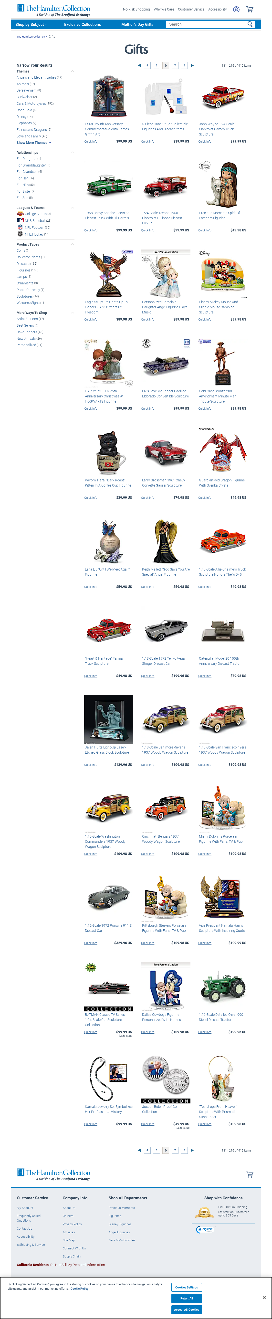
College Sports (36, 213)
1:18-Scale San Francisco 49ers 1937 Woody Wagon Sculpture (221, 750)
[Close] (264, 1297)
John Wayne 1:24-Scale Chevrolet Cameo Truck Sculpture (216, 128)
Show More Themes (32, 142)
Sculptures (25, 296)
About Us (69, 1207)
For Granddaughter (32, 165)
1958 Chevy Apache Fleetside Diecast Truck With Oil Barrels (106, 215)
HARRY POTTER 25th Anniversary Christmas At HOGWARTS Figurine (103, 396)
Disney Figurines (120, 1224)
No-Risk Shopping (136, 9)
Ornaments (25, 283)
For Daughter (27, 158)
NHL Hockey (34, 234)
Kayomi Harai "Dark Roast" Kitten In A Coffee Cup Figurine (107, 483)
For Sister (24, 191)
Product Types (28, 244)
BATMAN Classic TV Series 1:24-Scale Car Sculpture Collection (108, 1017)
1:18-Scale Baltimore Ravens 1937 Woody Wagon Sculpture (164, 750)
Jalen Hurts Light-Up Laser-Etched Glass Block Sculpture (106, 750)
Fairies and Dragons (32, 129)
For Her (23, 178)
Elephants (24, 123)
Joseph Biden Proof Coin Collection (159, 1109)
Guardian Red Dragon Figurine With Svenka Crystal (221, 483)
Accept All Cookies (186, 1309)
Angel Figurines (119, 1232)
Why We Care (164, 9)
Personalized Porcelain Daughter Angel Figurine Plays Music (164, 307)
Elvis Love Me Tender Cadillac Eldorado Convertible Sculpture (164, 393)
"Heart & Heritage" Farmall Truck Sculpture (108, 660)
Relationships (27, 152)
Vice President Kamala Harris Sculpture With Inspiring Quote (221, 928)
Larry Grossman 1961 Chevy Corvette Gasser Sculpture (162, 483)
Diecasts (23, 263)
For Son (23, 197)
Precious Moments (122, 1207)
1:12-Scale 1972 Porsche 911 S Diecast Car (107, 928)
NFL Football (35, 227)
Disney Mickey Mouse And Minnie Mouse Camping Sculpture (217, 307)
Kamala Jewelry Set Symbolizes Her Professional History (108, 1109)
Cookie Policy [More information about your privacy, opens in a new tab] (79, 1288)
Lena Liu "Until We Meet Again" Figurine (106, 572)
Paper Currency (29, 289)
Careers (68, 1216)
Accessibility (217, 9)
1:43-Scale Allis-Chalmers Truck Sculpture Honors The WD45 (221, 572)
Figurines (24, 270)
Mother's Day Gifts (137, 24)
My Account (25, 1207)
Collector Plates (29, 257)
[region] (136, 1298)
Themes (23, 71)
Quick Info (90, 141)
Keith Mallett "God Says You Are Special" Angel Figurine (165, 572)
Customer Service (191, 9)
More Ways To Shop (32, 313)
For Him (23, 184)
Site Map (69, 1240)
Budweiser (25, 96)
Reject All (186, 1298)
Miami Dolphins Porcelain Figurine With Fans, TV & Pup (220, 839)
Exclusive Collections (82, 24)
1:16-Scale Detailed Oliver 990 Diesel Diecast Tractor (220, 1017)
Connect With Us (74, 1248)
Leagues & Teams (30, 208)
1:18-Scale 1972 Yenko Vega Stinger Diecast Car (162, 660)
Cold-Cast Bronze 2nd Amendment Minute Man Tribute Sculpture (222, 396)
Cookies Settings (186, 1287)
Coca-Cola (25, 109)
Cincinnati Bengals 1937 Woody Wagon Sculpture (165, 839)
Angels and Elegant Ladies (37, 77)
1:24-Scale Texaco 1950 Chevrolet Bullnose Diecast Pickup (161, 217)
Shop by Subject (29, 24)
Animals (23, 83)
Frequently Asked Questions (29, 1218)
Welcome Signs (28, 302)
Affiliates (69, 1232)
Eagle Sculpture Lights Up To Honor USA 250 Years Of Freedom (105, 307)
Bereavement (27, 90)
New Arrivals (26, 338)
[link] (206, 1230)
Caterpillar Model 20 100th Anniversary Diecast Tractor (219, 660)
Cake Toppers (27, 332)
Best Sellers (26, 325)
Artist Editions (28, 318)
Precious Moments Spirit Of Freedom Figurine (218, 215)
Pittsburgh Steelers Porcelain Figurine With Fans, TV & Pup (163, 928)
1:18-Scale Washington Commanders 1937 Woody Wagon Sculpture (104, 841)
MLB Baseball (35, 220)
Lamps (22, 276)
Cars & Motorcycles (32, 103)
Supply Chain (72, 1256)
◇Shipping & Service (31, 1244)
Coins (21, 250)
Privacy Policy (72, 1224)
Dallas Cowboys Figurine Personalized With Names (160, 1017)
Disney (22, 116)
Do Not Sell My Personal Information (61, 1264)
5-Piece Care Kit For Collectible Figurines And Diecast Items (164, 126)
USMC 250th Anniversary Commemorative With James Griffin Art (106, 128)
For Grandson (27, 171)
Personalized (27, 345)
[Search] (210, 24)
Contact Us (24, 1228)
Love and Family (29, 136)
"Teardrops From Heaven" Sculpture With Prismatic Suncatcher (217, 1111)
